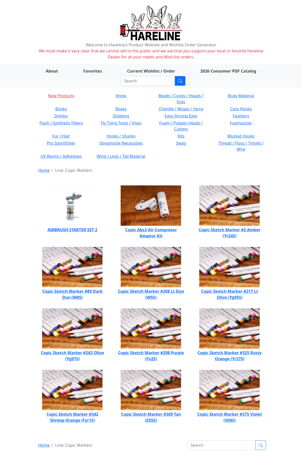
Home (44, 170)
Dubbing (121, 116)
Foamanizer (241, 123)
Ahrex (121, 96)
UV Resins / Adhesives (61, 156)
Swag (181, 143)
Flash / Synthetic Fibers (61, 123)
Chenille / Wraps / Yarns (181, 109)
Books (61, 109)
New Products (61, 96)
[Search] (148, 81)
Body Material (241, 96)
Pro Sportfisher (61, 143)
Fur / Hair (61, 136)
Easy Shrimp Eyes (181, 116)
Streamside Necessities (121, 143)
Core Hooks (241, 109)
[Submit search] (180, 81)
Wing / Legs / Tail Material (121, 156)
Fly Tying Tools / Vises (121, 123)
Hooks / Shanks (121, 136)
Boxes (121, 109)
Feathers (241, 116)
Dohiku (61, 116)
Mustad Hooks (240, 136)
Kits (181, 136)
